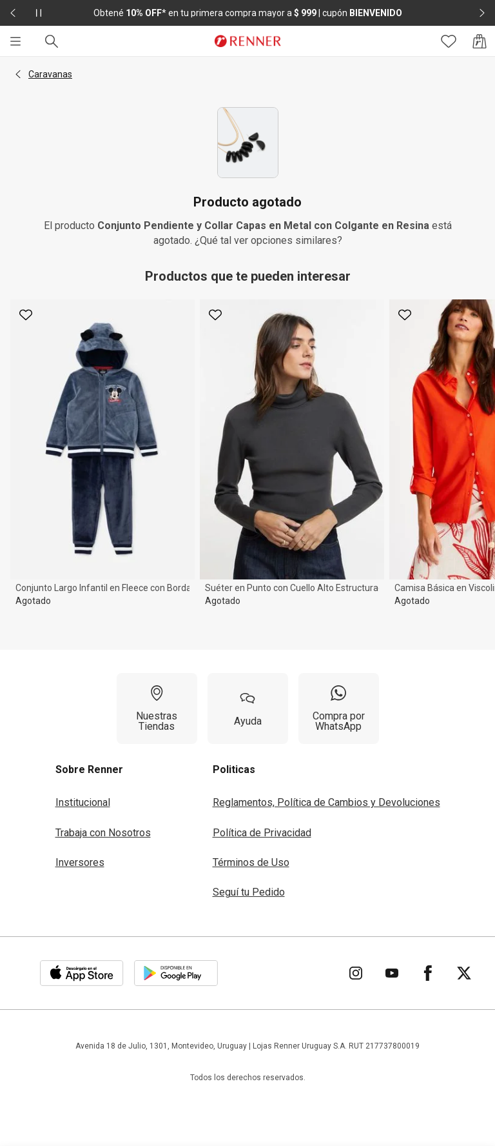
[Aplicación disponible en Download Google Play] (176, 973)
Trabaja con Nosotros (103, 833)
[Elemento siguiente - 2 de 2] (482, 13)
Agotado (33, 601)
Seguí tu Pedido (249, 892)
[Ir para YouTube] (391, 973)
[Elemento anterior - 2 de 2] (13, 13)
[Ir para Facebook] (427, 973)
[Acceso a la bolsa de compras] (479, 41)
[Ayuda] (248, 708)
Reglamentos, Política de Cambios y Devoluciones (326, 802)
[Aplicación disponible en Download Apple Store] (82, 973)
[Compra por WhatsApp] (338, 708)
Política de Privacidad (262, 833)
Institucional (82, 802)
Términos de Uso (251, 862)
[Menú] (15, 41)
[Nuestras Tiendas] (157, 708)
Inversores (79, 862)
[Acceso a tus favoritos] (448, 41)
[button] (18, 74)
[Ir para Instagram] (355, 973)
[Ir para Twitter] (464, 973)
